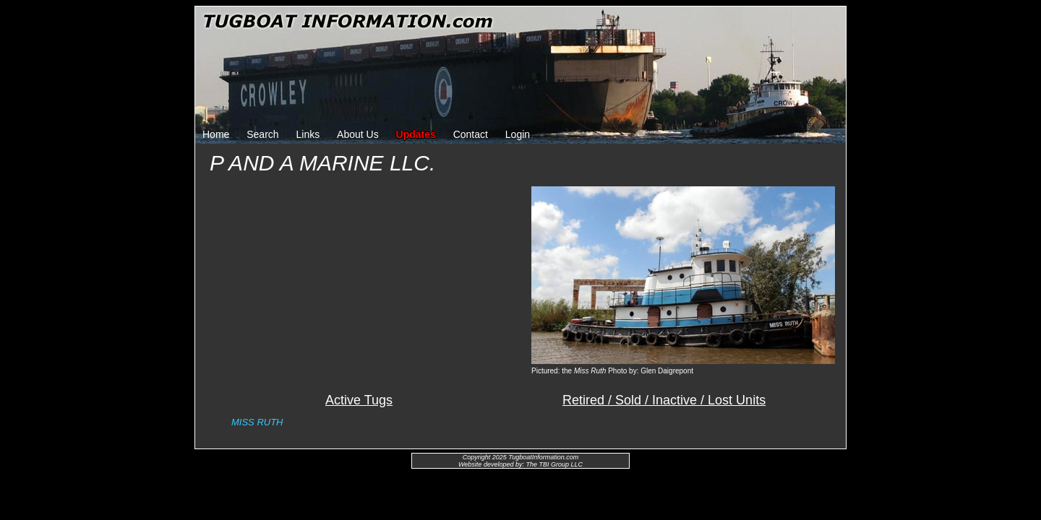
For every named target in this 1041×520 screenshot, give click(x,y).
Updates (416, 134)
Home (215, 134)
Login (517, 134)
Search (262, 134)
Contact (470, 134)
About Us (358, 134)
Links (308, 134)
